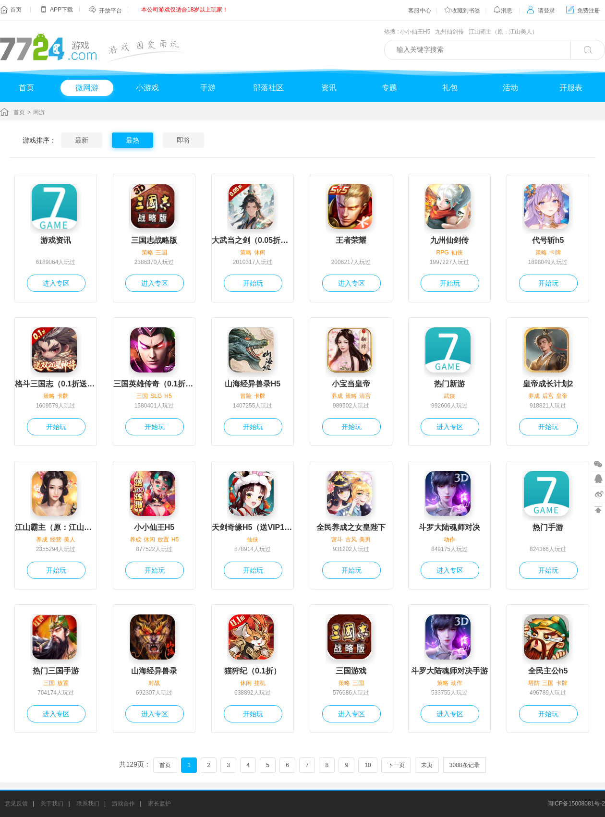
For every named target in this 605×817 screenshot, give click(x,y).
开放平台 (110, 10)
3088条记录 (464, 765)
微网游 (86, 88)
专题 (389, 88)
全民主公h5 (548, 671)
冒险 (246, 396)
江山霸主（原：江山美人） (503, 31)
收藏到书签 (462, 10)
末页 (427, 765)
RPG (442, 252)
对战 (154, 683)
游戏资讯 (55, 240)
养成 (337, 396)
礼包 (450, 88)
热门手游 (547, 527)
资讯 (329, 88)
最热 (132, 140)
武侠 (449, 396)
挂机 (260, 683)
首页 (16, 9)
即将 (183, 140)
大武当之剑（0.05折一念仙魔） (252, 240)
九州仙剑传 (449, 31)
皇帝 (562, 396)
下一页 (396, 765)
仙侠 (457, 252)
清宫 (365, 396)
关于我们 (51, 803)
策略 (147, 252)
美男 (365, 539)
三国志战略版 (154, 240)
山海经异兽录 (154, 671)
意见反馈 (16, 803)
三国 (161, 252)
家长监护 (159, 803)
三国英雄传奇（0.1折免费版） (154, 384)
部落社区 (268, 88)
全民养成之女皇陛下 (351, 527)
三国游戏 (351, 671)
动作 (449, 539)
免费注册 (583, 10)
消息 (502, 10)
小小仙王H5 (415, 31)
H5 (167, 396)
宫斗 (337, 539)
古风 (351, 539)
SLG (156, 396)
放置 (163, 539)
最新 (81, 140)
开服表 (570, 88)
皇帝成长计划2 (548, 384)
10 (367, 765)
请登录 (541, 10)
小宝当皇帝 (351, 384)
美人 (69, 539)
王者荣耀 (351, 240)
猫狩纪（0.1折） (252, 671)
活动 (510, 88)
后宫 (548, 396)
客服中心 (419, 10)
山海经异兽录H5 (252, 384)
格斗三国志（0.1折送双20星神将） (56, 384)
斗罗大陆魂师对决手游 (449, 671)
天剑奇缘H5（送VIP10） (252, 527)
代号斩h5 (548, 240)
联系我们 (87, 803)
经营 (55, 539)
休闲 (260, 252)
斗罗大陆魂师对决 (449, 527)
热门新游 (449, 384)
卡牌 (555, 252)
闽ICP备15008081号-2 (576, 803)
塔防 (534, 683)
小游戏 (147, 88)
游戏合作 (123, 803)
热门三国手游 (56, 671)
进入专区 (56, 283)
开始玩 (253, 283)
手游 (208, 88)
